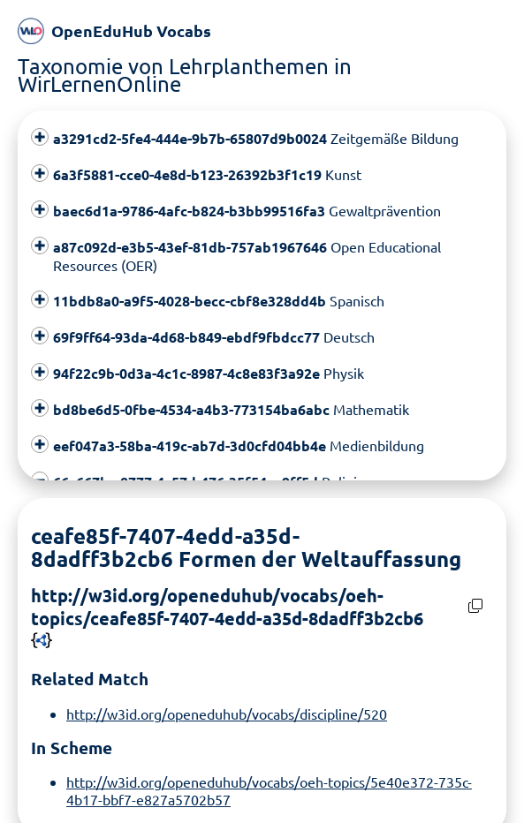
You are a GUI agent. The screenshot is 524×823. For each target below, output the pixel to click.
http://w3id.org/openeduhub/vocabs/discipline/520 (226, 713)
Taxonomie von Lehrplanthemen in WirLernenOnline (185, 74)
